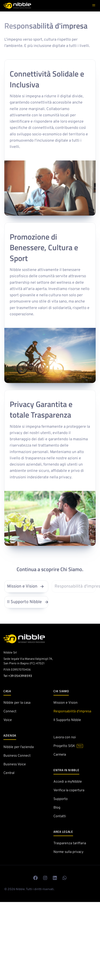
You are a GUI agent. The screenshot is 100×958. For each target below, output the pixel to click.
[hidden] (94, 5)
